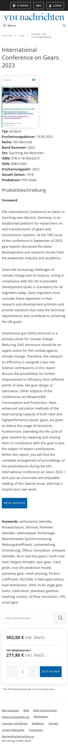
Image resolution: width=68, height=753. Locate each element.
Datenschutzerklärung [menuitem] (15, 717)
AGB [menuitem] (26, 710)
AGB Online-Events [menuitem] (45, 710)
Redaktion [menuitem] (38, 723)
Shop (22, 35)
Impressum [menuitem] (36, 730)
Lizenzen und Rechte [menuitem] (14, 723)
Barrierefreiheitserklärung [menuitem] (18, 736)
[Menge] (22, 671)
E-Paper (20, 5)
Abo (39, 5)
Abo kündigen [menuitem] (10, 710)
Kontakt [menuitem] (53, 723)
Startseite (7, 35)
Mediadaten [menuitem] (41, 716)
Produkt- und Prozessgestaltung (41, 35)
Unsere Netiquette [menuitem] (13, 730)
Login (55, 5)
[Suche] (28, 618)
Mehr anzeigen (14, 503)
